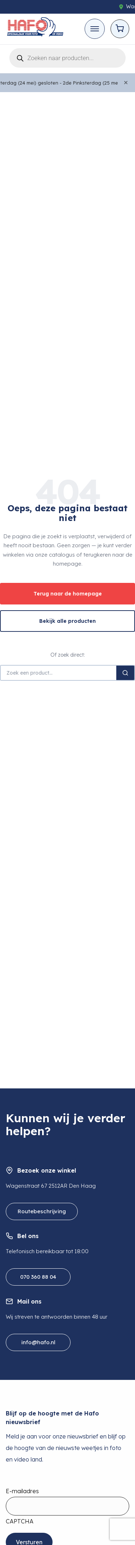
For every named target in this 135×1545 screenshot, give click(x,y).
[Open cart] (120, 28)
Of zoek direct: (67, 655)
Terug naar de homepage (67, 593)
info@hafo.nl (38, 1342)
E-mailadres (22, 1491)
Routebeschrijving (42, 1211)
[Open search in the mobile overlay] (67, 57)
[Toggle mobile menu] (95, 29)
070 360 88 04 (38, 1276)
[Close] (125, 82)
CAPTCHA (19, 1521)
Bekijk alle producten (67, 621)
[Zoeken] (125, 673)
